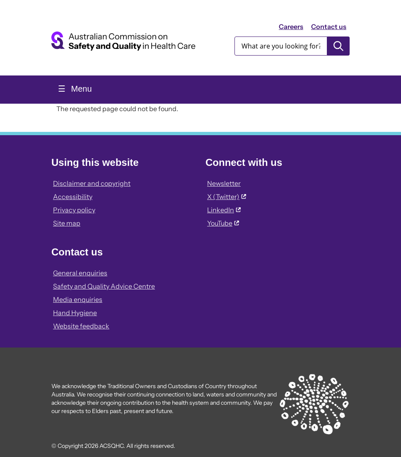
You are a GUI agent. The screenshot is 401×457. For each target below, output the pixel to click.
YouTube (223, 223)
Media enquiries (77, 299)
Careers (291, 26)
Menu (80, 88)
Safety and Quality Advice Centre (104, 286)
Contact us (328, 26)
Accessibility (72, 196)
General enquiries (80, 273)
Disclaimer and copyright (91, 183)
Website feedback (81, 326)
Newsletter (224, 183)
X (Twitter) (226, 196)
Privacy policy (74, 210)
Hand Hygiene (75, 313)
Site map (66, 223)
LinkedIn (224, 210)
